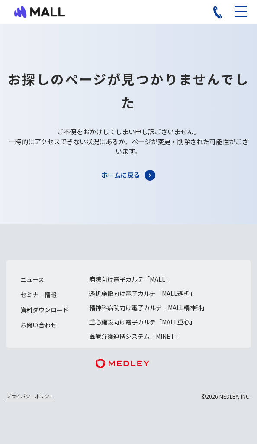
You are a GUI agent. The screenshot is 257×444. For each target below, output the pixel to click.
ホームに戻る (120, 174)
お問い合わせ (38, 325)
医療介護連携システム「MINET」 (135, 336)
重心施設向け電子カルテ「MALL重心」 (142, 322)
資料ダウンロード (44, 309)
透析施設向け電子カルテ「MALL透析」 (142, 293)
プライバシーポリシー (30, 395)
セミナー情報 (38, 294)
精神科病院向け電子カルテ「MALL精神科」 (148, 307)
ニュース (32, 279)
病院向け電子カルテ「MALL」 (130, 279)
